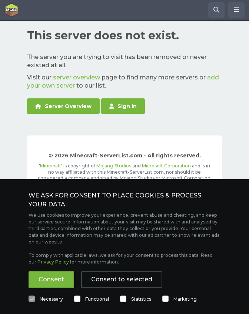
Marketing (185, 299)
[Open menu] (236, 10)
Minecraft (50, 166)
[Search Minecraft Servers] (216, 10)
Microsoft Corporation (166, 166)
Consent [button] (51, 279)
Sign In (123, 106)
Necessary (51, 299)
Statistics (141, 299)
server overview (76, 77)
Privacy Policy (53, 262)
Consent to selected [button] (121, 279)
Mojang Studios (113, 166)
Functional (97, 299)
